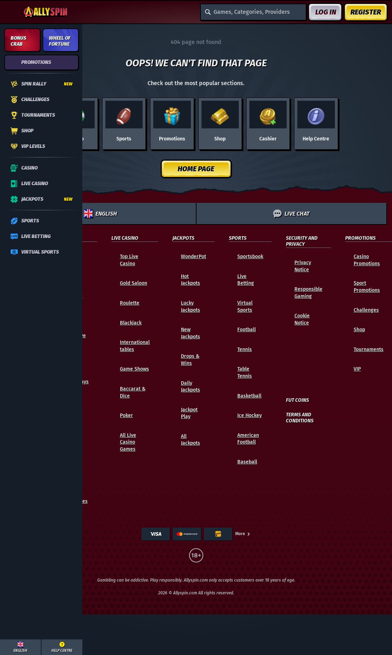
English (100, 213)
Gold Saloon (133, 283)
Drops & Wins (190, 359)
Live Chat (291, 213)
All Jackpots (190, 439)
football (246, 330)
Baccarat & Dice (132, 392)
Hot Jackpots (190, 280)
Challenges (366, 310)
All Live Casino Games (128, 442)
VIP (357, 369)
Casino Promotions (367, 260)
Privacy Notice (302, 266)
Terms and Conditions (300, 418)
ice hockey (249, 415)
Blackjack (131, 323)
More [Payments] (243, 533)
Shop (359, 330)
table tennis (244, 372)
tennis (244, 349)
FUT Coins (297, 400)
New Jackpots (190, 333)
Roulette (129, 303)
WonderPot (193, 257)
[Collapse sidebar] (11, 12)
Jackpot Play (189, 413)
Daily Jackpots (190, 386)
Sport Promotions (367, 286)
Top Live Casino (129, 260)
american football (248, 438)
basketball (249, 396)
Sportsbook (250, 257)
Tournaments (368, 349)
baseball (247, 462)
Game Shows (134, 369)
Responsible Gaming (308, 292)
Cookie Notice (302, 319)
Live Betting (245, 280)
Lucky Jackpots (190, 306)
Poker (126, 415)
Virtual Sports (245, 306)
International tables (135, 346)
